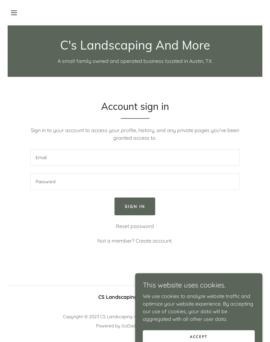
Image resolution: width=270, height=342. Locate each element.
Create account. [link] (154, 241)
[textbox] (135, 157)
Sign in (135, 206)
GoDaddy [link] (131, 326)
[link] (135, 47)
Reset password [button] (135, 226)
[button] (14, 12)
